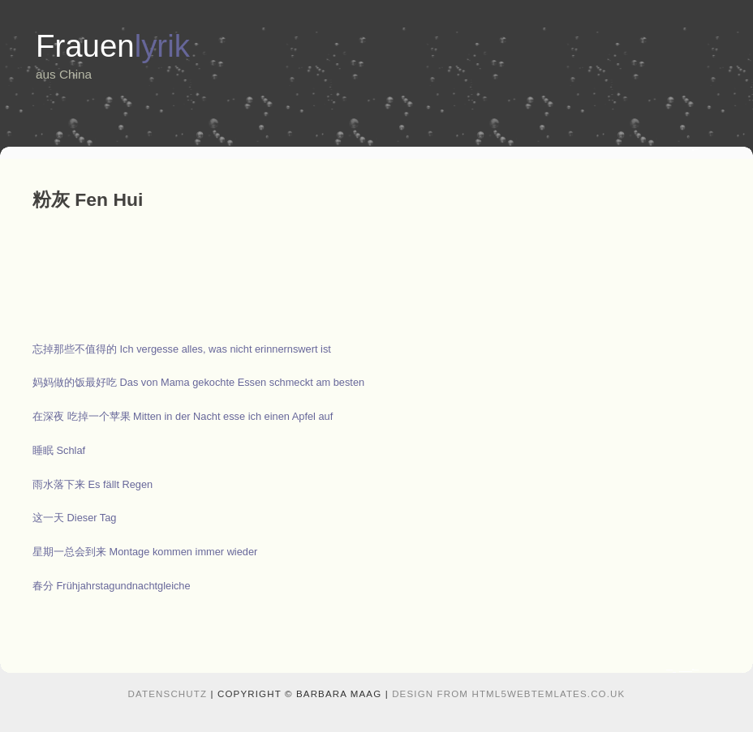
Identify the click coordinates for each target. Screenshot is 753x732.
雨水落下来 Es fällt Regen (92, 484)
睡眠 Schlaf (58, 450)
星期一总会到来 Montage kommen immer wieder (144, 552)
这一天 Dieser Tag (74, 518)
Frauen (113, 45)
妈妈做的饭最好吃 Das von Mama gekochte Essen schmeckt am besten (198, 382)
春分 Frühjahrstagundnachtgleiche (111, 586)
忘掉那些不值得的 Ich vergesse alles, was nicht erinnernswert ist (181, 349)
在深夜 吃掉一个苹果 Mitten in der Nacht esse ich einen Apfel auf (182, 416)
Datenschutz (168, 694)
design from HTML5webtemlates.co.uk (508, 694)
